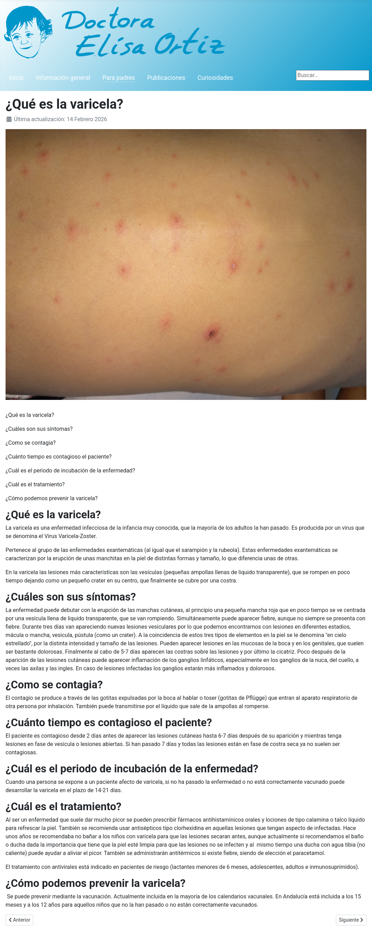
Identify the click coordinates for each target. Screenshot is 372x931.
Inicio (16, 77)
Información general (63, 77)
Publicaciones (166, 77)
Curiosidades (215, 77)
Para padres (118, 77)
